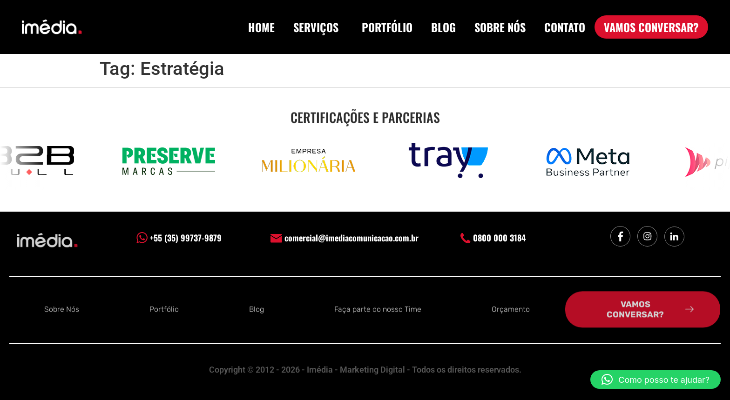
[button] (655, 379)
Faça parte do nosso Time (377, 308)
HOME (261, 27)
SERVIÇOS (318, 27)
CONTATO (564, 27)
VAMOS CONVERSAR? (651, 27)
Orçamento (511, 308)
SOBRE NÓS (500, 27)
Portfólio (164, 308)
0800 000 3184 (493, 238)
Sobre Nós (61, 308)
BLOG (443, 27)
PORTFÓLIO (387, 27)
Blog (256, 308)
